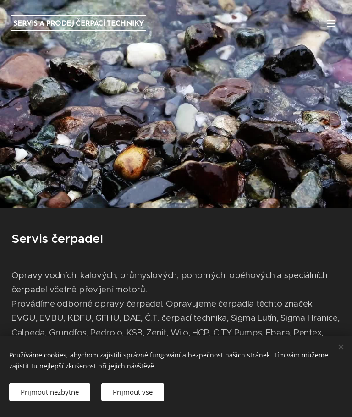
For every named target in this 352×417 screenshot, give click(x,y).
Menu (331, 23)
